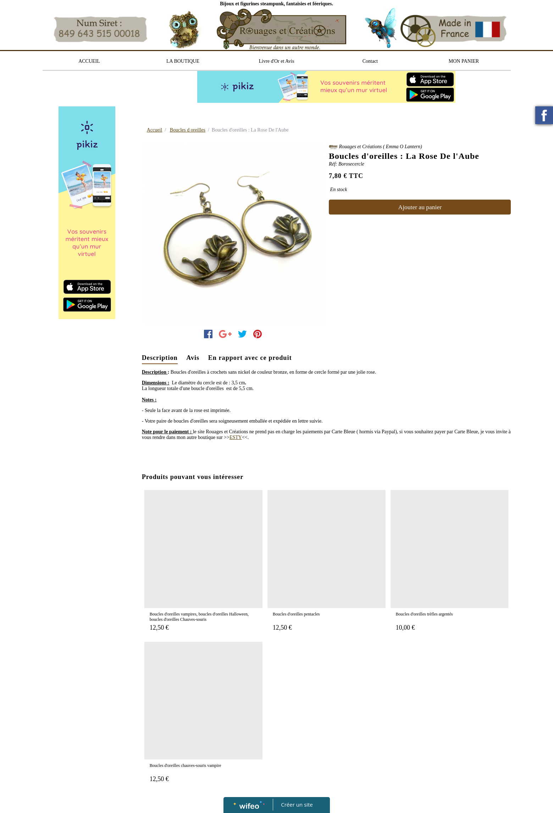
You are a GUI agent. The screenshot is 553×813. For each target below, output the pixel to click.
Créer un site (297, 804)
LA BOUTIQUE (182, 61)
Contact (370, 61)
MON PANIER (464, 61)
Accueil (154, 130)
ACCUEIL (89, 61)
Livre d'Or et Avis (276, 61)
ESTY (236, 437)
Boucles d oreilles (187, 130)
